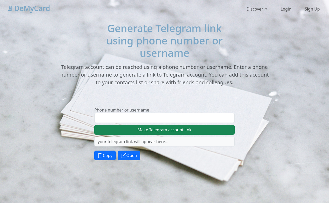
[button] (286, 9)
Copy (105, 155)
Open (129, 155)
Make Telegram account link (164, 130)
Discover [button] (255, 9)
